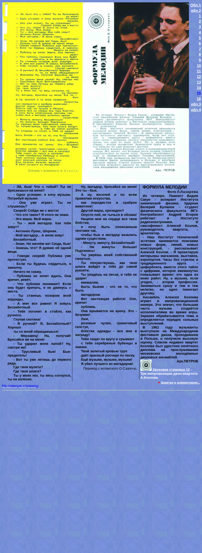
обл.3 (196, 104)
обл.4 (196, 110)
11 (199, 71)
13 (199, 82)
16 (199, 99)
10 (199, 66)
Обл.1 (195, 5)
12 (199, 77)
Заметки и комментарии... (180, 382)
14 (199, 88)
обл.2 (196, 11)
